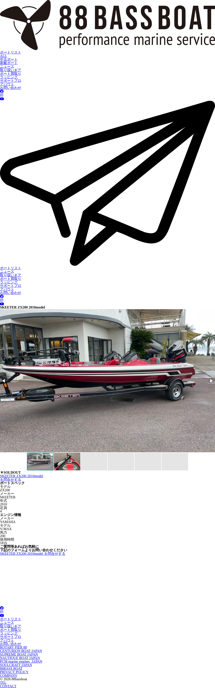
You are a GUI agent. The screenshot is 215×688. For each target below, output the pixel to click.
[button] (4, 380)
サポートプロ (10, 80)
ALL (3, 56)
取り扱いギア (10, 70)
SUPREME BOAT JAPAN (19, 654)
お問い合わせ (10, 88)
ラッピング (9, 77)
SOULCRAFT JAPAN (16, 665)
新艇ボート (9, 63)
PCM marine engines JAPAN (21, 661)
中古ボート (9, 59)
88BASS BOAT (11, 668)
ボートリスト (10, 52)
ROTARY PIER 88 (13, 647)
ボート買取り (10, 73)
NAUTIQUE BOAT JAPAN (20, 658)
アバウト (7, 84)
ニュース (7, 66)
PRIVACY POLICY (14, 672)
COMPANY (8, 675)
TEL (3, 682)
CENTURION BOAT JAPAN (21, 651)
